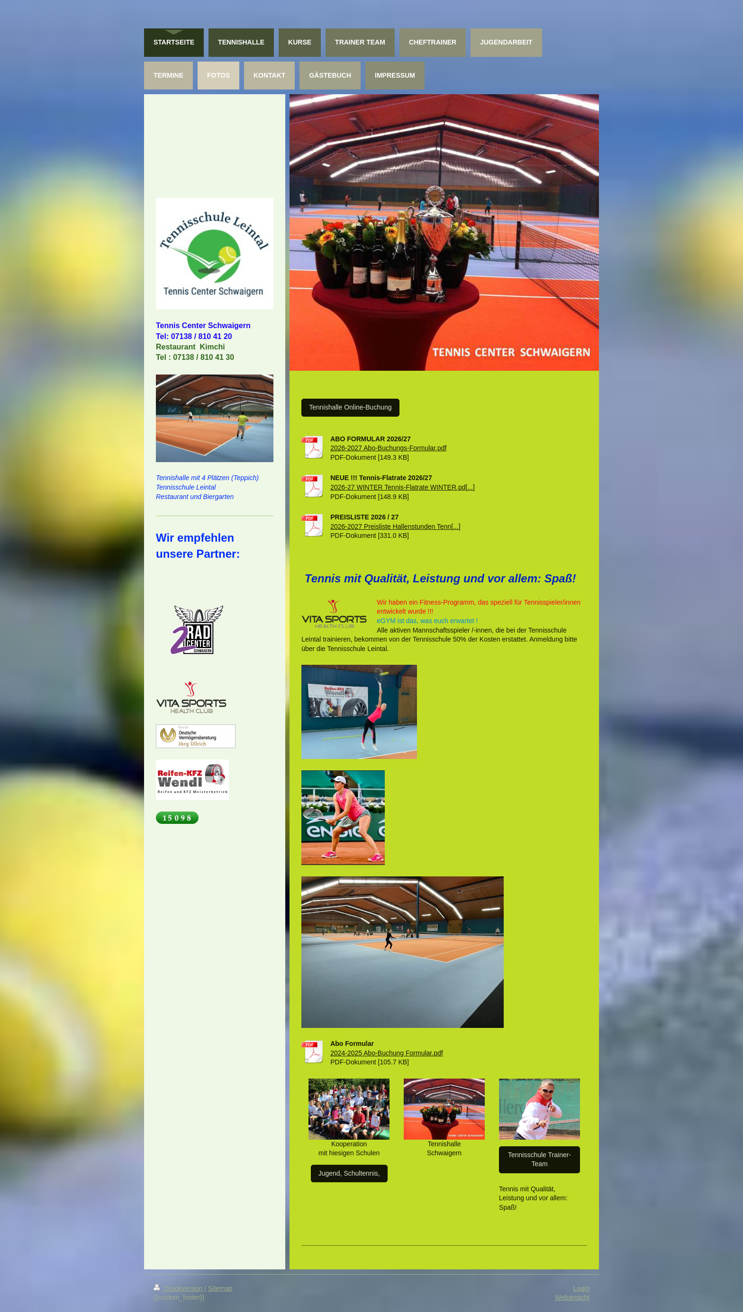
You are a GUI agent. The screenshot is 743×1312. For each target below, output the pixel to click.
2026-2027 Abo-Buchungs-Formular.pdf (388, 448)
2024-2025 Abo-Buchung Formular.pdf (386, 1053)
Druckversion (179, 1288)
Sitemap (220, 1288)
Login (581, 1288)
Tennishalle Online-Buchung (350, 407)
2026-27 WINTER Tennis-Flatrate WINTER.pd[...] (402, 487)
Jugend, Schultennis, (349, 1173)
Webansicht (572, 1297)
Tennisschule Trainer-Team (539, 1159)
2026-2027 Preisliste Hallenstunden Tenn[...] (395, 526)
